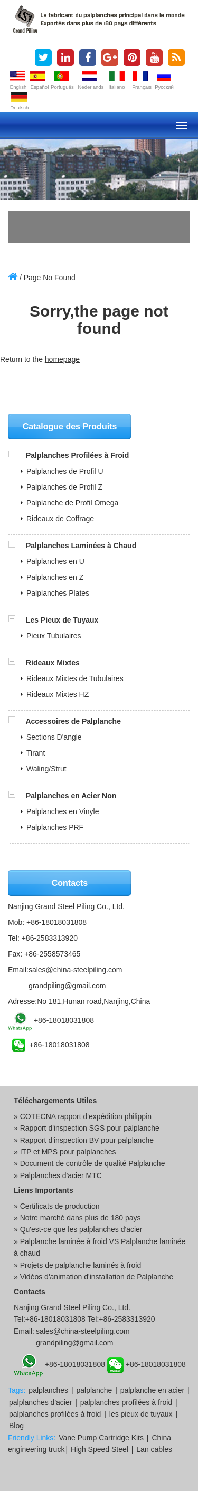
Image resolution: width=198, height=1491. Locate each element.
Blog (16, 1425)
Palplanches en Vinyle (62, 811)
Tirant (35, 753)
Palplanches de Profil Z (64, 487)
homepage (62, 359)
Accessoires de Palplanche (73, 721)
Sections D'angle (54, 737)
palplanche (94, 1390)
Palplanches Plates (57, 593)
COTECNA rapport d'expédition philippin (86, 1116)
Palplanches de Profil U (64, 471)
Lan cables (154, 1449)
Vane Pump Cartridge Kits (101, 1437)
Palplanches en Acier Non (71, 795)
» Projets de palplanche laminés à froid (77, 1265)
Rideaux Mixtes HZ (57, 694)
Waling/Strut (46, 768)
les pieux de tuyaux (141, 1414)
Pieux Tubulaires (53, 636)
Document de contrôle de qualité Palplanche (92, 1163)
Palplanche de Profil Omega (72, 503)
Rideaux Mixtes (53, 662)
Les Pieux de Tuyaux (62, 620)
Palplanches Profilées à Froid (77, 455)
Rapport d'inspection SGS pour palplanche (89, 1128)
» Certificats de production (57, 1206)
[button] (17, 455)
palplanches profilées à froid (126, 1402)
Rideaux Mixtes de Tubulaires (75, 678)
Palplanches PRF (54, 827)
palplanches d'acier (40, 1402)
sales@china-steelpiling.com (75, 970)
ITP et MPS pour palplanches (68, 1152)
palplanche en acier (152, 1390)
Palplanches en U (55, 561)
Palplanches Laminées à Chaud (81, 545)
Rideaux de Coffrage (60, 518)
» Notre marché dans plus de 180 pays (77, 1217)
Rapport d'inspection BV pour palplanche (87, 1140)
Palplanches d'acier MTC (61, 1175)
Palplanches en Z (54, 577)
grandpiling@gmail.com (67, 985)
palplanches (48, 1390)
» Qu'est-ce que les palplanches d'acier (78, 1229)
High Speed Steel (99, 1449)
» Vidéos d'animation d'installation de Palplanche (93, 1277)
